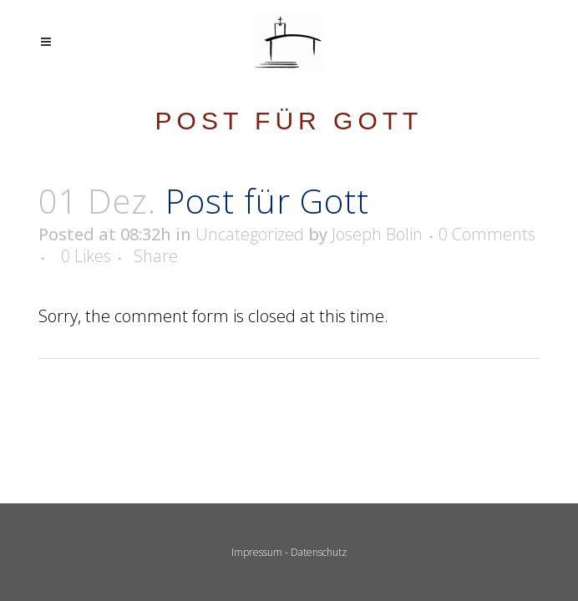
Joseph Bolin (377, 234)
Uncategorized (249, 234)
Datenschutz (319, 552)
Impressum (256, 552)
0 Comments (487, 234)
